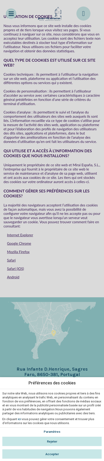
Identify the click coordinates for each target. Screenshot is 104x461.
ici (19, 419)
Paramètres (52, 431)
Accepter (52, 454)
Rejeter (52, 441)
